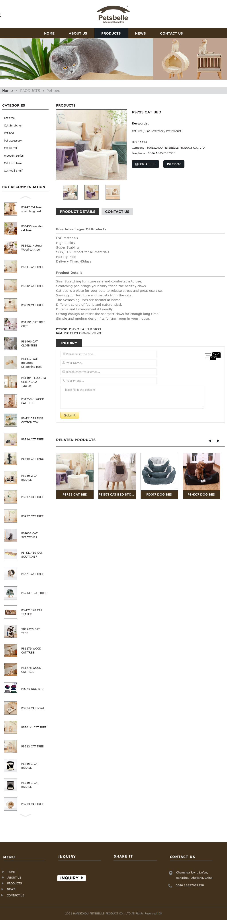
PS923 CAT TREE (32, 746)
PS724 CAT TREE (32, 439)
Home (7, 91)
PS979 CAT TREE (32, 305)
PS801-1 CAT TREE (34, 727)
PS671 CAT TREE (32, 573)
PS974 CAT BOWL (33, 708)
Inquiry (70, 877)
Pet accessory (13, 140)
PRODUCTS (111, 33)
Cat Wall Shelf (13, 170)
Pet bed (53, 91)
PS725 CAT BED (75, 494)
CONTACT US (171, 33)
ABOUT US (78, 33)
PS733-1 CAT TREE (34, 592)
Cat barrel (10, 148)
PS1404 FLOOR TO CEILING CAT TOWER (33, 381)
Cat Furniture (13, 163)
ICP (159, 913)
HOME (49, 33)
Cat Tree (137, 130)
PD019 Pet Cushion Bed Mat (82, 333)
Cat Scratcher (13, 125)
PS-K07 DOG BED (201, 494)
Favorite (175, 163)
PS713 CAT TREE (32, 803)
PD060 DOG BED (32, 688)
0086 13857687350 (190, 885)
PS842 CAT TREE (32, 285)
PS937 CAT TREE (32, 496)
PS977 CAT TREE (32, 516)
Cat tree (9, 117)
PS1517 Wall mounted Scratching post (31, 362)
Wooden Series (13, 155)
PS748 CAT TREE (32, 458)
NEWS (140, 33)
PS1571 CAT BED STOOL (85, 329)
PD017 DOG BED (159, 494)
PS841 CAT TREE (32, 266)
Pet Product (173, 130)
